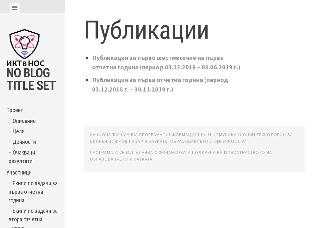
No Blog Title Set (31, 79)
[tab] (14, 8)
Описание (24, 120)
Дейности (24, 141)
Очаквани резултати (22, 156)
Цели (19, 131)
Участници (19, 172)
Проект (14, 110)
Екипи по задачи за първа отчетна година (33, 192)
